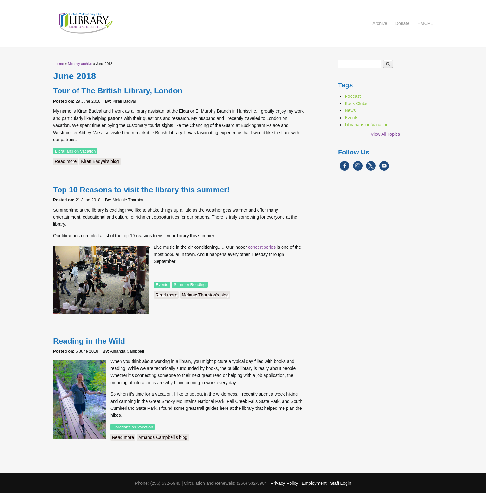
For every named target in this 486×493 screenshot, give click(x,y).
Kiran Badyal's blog (100, 161)
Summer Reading (190, 284)
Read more (66, 161)
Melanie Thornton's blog (205, 294)
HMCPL (425, 23)
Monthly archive (80, 64)
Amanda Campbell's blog (162, 437)
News (350, 110)
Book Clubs (356, 103)
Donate (402, 23)
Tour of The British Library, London (118, 90)
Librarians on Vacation (75, 151)
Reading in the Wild (89, 341)
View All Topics (385, 134)
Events (162, 284)
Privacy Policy (284, 483)
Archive (379, 23)
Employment (314, 483)
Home (59, 64)
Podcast (353, 96)
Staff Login (340, 483)
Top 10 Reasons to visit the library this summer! (141, 189)
